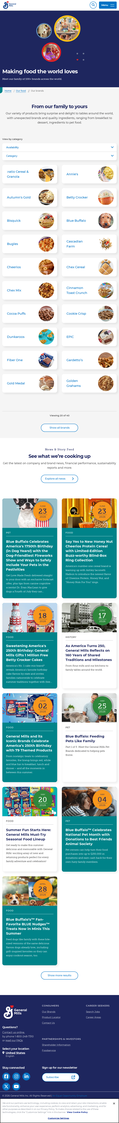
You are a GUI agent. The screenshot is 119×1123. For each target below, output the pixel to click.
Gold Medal (29, 385)
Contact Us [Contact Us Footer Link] (48, 1024)
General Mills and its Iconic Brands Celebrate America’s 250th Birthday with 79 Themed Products (29, 739)
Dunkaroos (29, 338)
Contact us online (13, 1034)
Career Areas (93, 1018)
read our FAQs (14, 1042)
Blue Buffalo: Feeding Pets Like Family (89, 739)
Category (11, 157)
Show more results (59, 976)
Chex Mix (29, 292)
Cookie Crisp (89, 315)
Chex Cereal (89, 268)
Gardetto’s (89, 361)
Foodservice (49, 1051)
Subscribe (52, 1078)
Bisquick (29, 222)
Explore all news (55, 480)
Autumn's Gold (29, 199)
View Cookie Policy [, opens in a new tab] (77, 1112)
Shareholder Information (56, 1046)
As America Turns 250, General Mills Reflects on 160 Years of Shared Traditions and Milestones (89, 647)
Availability (12, 149)
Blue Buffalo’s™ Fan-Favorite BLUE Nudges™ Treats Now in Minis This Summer (29, 922)
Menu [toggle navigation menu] (107, 5)
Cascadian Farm (89, 245)
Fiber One (29, 361)
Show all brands (60, 429)
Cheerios (29, 268)
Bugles (29, 245)
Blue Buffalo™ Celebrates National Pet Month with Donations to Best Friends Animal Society (89, 830)
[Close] (114, 1103)
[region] (59, 1111)
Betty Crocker (89, 199)
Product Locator (51, 1018)
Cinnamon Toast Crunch (89, 292)
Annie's (89, 175)
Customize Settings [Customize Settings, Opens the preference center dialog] (58, 1118)
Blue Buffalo (89, 222)
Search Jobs (93, 1013)
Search (93, 5)
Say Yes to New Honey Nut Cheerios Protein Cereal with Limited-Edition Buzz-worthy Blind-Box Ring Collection (89, 550)
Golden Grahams (89, 385)
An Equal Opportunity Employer (69, 1097)
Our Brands (48, 1013)
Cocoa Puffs (29, 315)
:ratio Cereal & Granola (29, 175)
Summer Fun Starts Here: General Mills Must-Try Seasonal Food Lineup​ (29, 830)
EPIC (89, 338)
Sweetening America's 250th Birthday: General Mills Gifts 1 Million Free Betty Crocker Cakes (29, 647)
